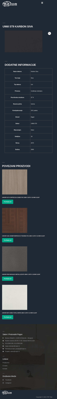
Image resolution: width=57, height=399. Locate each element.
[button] (42, 2)
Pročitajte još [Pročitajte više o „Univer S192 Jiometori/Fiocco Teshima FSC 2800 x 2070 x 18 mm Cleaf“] (7, 240)
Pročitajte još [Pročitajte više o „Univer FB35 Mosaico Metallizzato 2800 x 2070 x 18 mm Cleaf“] (7, 278)
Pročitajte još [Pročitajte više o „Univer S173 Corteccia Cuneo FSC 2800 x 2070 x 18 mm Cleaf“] (7, 201)
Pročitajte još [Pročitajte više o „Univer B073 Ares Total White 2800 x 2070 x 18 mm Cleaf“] (7, 317)
